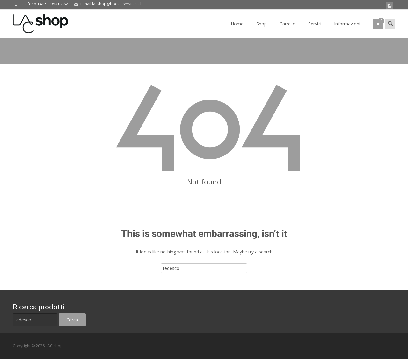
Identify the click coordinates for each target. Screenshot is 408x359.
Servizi (314, 29)
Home (237, 29)
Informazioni (347, 29)
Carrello (287, 29)
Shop (261, 29)
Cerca (72, 320)
